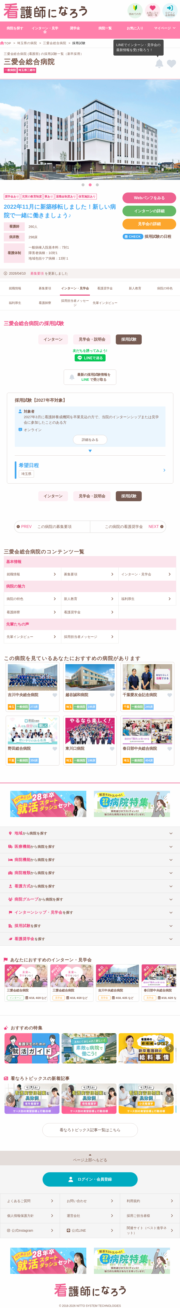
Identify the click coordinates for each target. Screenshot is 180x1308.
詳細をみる (90, 440)
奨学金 (75, 28)
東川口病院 (74, 748)
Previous (6, 130)
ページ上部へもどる (90, 1160)
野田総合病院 (19, 748)
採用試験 (128, 339)
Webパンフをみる (149, 198)
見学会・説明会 (92, 339)
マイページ (162, 28)
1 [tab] (83, 185)
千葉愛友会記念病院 (140, 695)
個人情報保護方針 (20, 1216)
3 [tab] (97, 185)
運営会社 (73, 1216)
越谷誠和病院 (76, 695)
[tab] (90, 833)
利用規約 (133, 1201)
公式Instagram (22, 1230)
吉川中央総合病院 (23, 695)
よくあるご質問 (18, 1201)
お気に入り (135, 28)
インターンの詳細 (149, 211)
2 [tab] (90, 185)
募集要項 (37, 273)
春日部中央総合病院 (140, 748)
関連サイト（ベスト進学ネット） (147, 1230)
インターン (53, 339)
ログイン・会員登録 (95, 1179)
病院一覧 (105, 28)
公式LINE (79, 1230)
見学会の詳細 (149, 224)
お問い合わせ (77, 1201)
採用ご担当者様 (138, 1216)
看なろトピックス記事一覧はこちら (90, 1130)
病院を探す (15, 28)
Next (174, 130)
